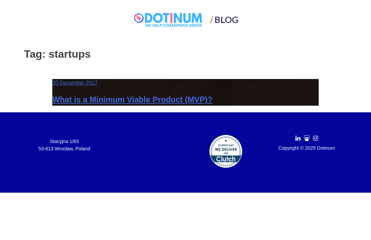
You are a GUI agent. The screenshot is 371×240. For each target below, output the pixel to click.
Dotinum (326, 148)
